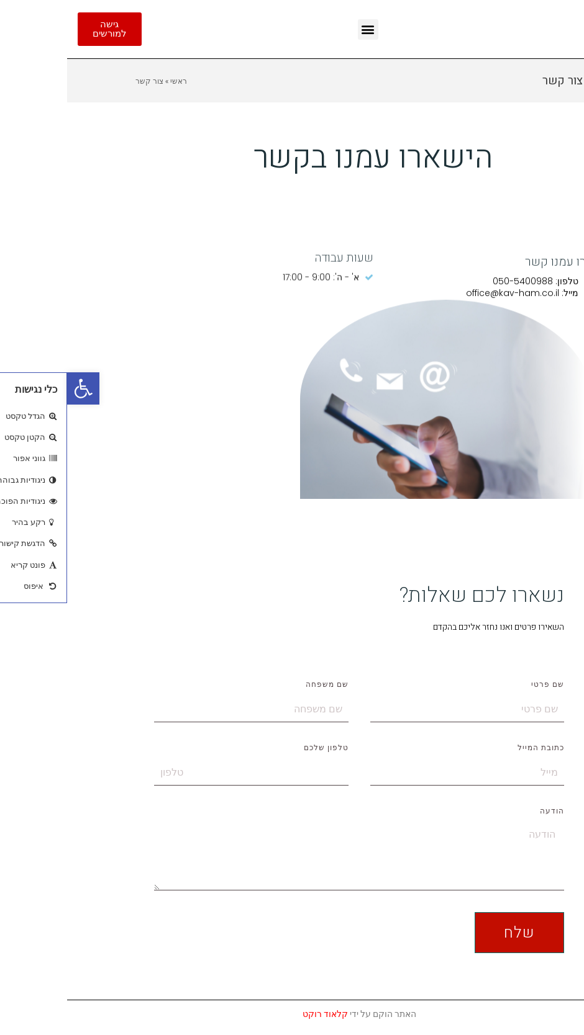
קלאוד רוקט (258, 1014)
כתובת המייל (473, 748)
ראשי (111, 81)
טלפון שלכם (259, 748)
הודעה (485, 811)
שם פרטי (480, 685)
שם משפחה (260, 685)
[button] (16, 388)
